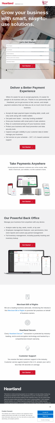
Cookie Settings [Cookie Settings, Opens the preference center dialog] (45, 420)
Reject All (45, 416)
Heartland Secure (16, 333)
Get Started (27, 66)
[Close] (50, 407)
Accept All (45, 412)
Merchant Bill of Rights (16, 310)
